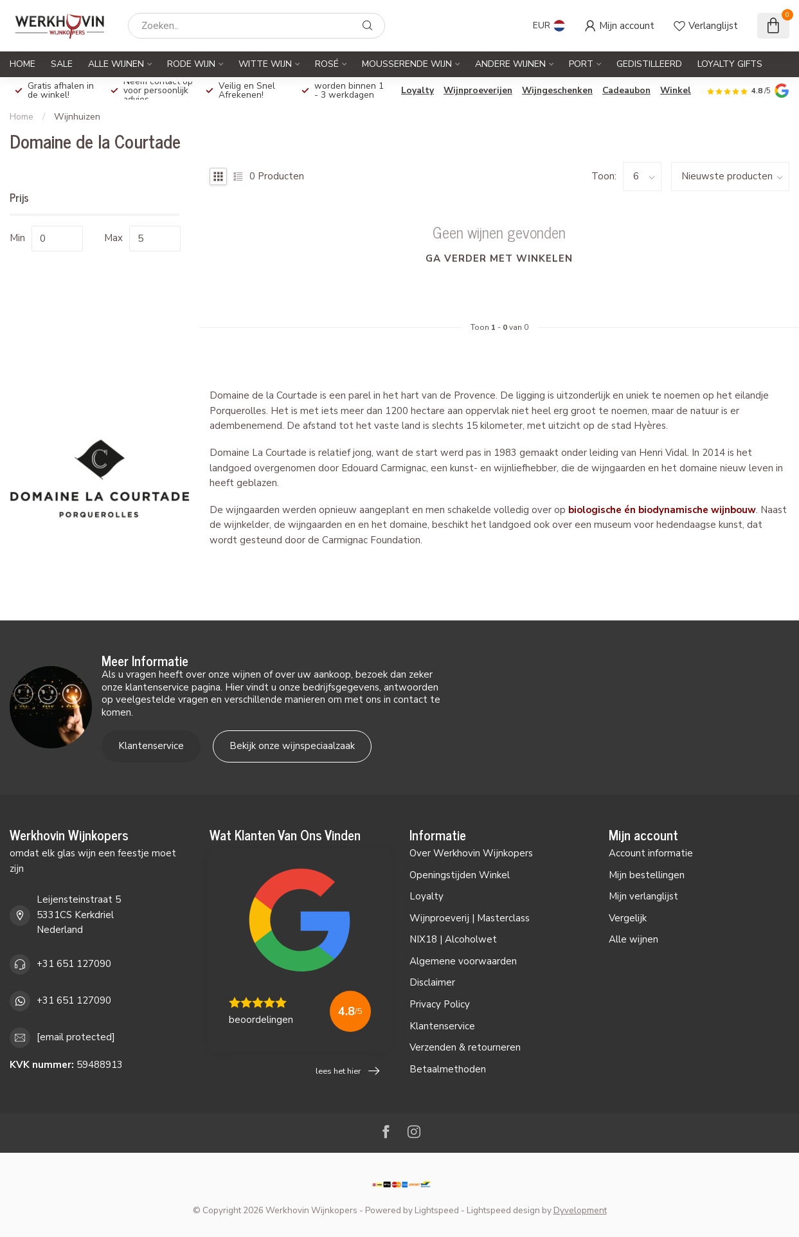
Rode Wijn (191, 64)
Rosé (327, 64)
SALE (62, 64)
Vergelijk (628, 918)
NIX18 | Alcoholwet (453, 939)
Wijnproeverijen (478, 90)
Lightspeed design (503, 1210)
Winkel (675, 90)
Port (581, 64)
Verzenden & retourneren (465, 1047)
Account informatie (651, 853)
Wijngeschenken (557, 90)
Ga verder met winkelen (499, 258)
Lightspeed (437, 1210)
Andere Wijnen (510, 64)
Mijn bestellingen (647, 875)
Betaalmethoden (447, 1069)
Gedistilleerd (649, 64)
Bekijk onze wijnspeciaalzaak (292, 745)
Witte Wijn (265, 64)
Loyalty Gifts (729, 64)
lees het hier (347, 1071)
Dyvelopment (580, 1210)
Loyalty (417, 90)
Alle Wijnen (116, 64)
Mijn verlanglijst (643, 896)
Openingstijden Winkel (459, 875)
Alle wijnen (633, 939)
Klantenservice (151, 745)
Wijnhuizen (77, 117)
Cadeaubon (626, 90)
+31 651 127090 (74, 963)
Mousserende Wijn (407, 64)
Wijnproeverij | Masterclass (469, 918)
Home (22, 64)
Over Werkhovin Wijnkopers (471, 853)
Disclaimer (432, 982)
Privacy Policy (439, 1004)
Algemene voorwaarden (463, 961)
